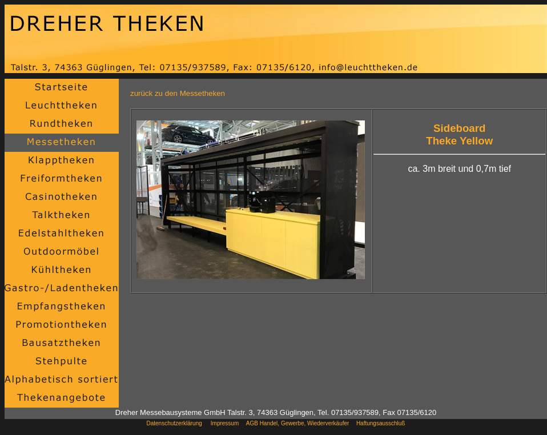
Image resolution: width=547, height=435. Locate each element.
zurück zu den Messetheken (177, 93)
